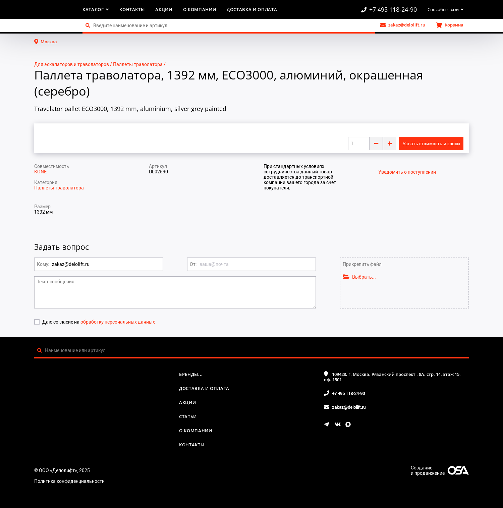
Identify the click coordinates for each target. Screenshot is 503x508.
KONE (40, 171)
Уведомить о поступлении (407, 172)
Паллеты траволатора (138, 64)
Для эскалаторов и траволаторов (71, 64)
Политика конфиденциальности (69, 481)
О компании (199, 9)
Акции (163, 9)
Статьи (188, 416)
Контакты (132, 9)
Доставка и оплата (252, 9)
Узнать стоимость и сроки (431, 143)
